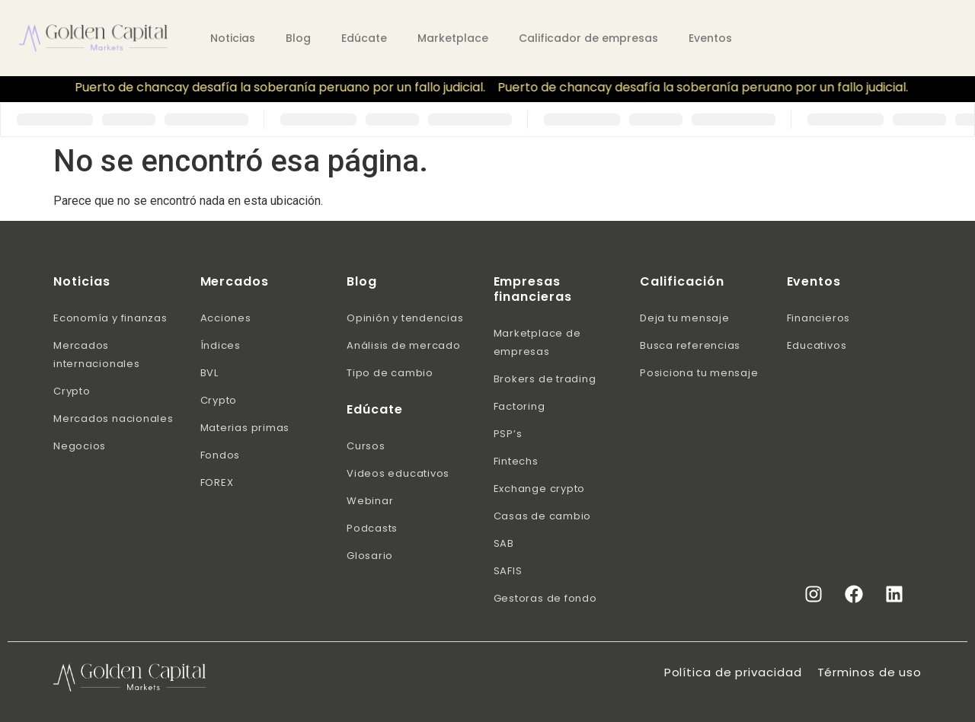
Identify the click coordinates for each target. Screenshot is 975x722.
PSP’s (508, 433)
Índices (220, 345)
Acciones (225, 318)
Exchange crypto (540, 488)
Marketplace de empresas (537, 342)
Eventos (710, 38)
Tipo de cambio (390, 373)
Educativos (817, 345)
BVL (209, 373)
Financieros (819, 318)
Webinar (370, 501)
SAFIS (508, 571)
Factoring (519, 406)
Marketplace (452, 38)
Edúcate (364, 38)
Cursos (366, 446)
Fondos (220, 455)
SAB (504, 543)
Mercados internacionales (96, 354)
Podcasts (372, 528)
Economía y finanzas (110, 318)
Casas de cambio (543, 516)
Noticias (232, 38)
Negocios (79, 446)
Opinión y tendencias (405, 318)
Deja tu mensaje (685, 318)
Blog (298, 38)
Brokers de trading (545, 379)
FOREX (217, 482)
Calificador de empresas (588, 38)
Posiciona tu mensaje (699, 373)
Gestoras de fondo (545, 598)
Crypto (72, 391)
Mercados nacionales (113, 418)
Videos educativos (398, 473)
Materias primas (245, 427)
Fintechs (516, 461)
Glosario (370, 555)
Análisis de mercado (404, 345)
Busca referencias (690, 345)
